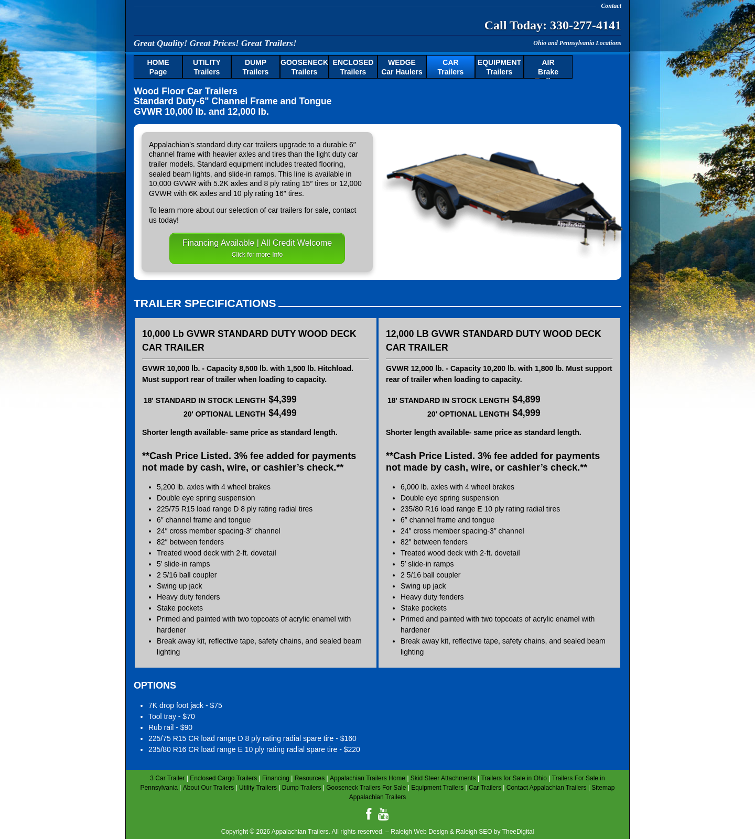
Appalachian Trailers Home (367, 778)
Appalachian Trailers (236, 23)
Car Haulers (402, 67)
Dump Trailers (301, 787)
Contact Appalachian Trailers (546, 787)
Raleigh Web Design (419, 831)
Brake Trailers (548, 68)
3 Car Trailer (167, 778)
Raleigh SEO (474, 831)
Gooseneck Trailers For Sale (366, 787)
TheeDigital (518, 831)
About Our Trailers (208, 787)
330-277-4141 (585, 25)
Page (158, 67)
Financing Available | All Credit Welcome (257, 248)
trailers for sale (305, 210)
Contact (611, 5)
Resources (310, 778)
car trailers (260, 144)
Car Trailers (485, 787)
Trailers (207, 67)
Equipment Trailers (437, 787)
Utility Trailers (258, 787)
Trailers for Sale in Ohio (514, 778)
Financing (275, 778)
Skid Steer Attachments (443, 778)
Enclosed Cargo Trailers (223, 778)
